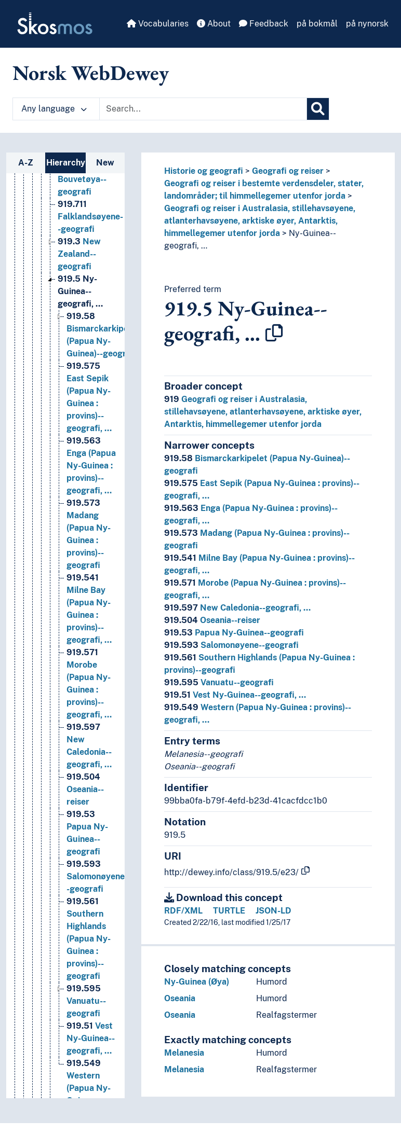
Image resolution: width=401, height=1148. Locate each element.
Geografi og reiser (288, 171)
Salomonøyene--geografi (231, 645)
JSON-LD (273, 911)
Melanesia (184, 1053)
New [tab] (105, 163)
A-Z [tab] (25, 163)
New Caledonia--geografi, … (237, 608)
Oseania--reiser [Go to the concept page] (85, 789)
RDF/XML (183, 911)
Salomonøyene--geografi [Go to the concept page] (97, 876)
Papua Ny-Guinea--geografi (234, 633)
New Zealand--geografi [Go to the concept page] (79, 254)
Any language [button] (54, 109)
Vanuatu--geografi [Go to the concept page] (86, 1001)
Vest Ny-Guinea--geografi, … (235, 695)
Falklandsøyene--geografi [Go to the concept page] (90, 216)
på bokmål (317, 24)
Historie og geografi (203, 171)
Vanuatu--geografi (219, 682)
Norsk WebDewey (90, 72)
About (214, 24)
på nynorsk (367, 24)
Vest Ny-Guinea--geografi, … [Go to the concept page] (90, 1038)
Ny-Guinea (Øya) (196, 982)
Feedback (263, 24)
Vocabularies (158, 24)
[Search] (317, 109)
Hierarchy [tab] (65, 163)
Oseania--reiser (212, 620)
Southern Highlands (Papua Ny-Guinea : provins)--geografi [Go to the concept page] (88, 938)
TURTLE (229, 911)
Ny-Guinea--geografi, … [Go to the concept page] (80, 291)
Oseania (179, 998)
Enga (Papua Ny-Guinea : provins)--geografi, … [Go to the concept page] (91, 465)
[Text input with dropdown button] (203, 109)
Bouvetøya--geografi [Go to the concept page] (82, 179)
